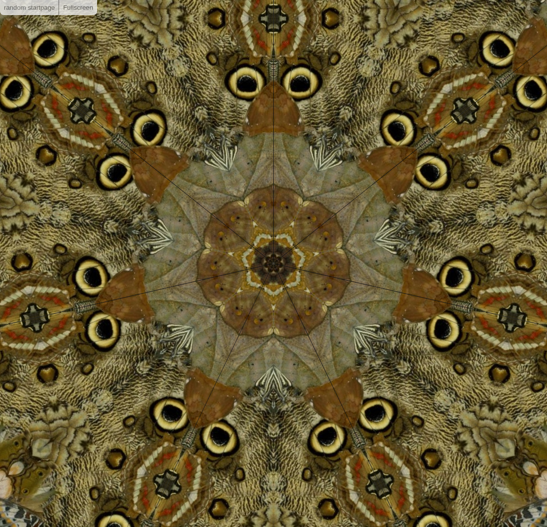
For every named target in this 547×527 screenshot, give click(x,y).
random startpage (29, 7)
